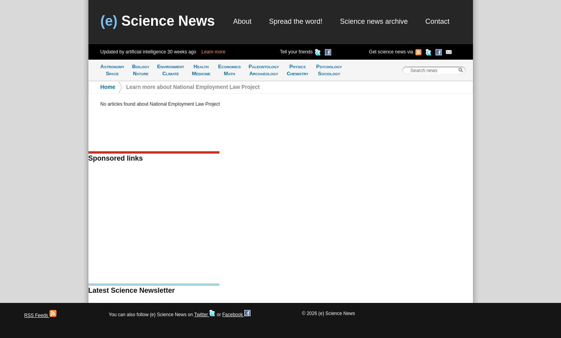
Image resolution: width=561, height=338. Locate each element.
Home (108, 87)
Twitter (204, 314)
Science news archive (374, 21)
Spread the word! (296, 21)
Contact (437, 21)
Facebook (236, 314)
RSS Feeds (40, 315)
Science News (158, 21)
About (242, 21)
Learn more (213, 52)
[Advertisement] (153, 225)
